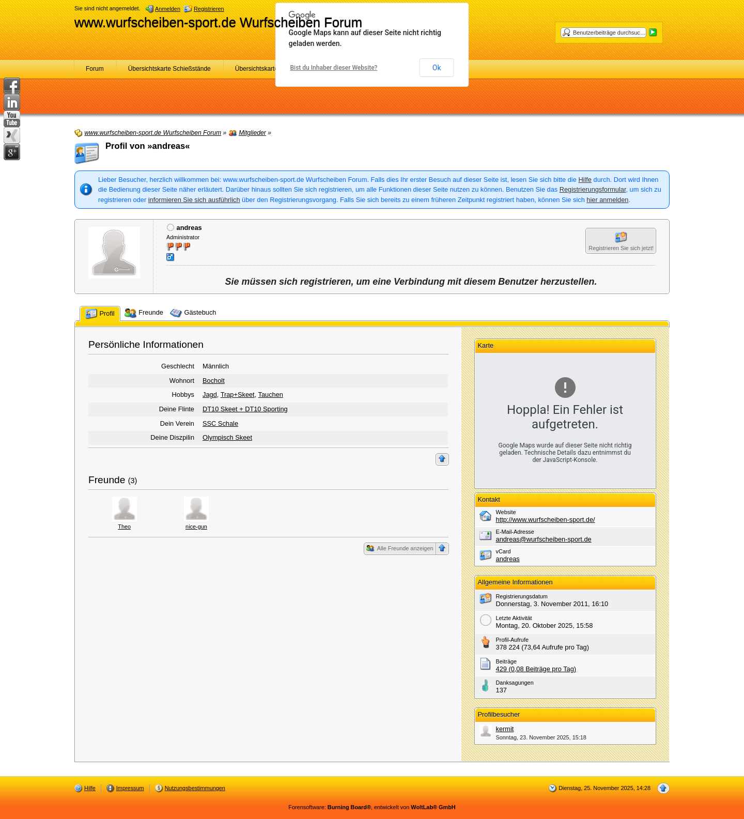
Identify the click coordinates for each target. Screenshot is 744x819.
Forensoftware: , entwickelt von (371, 807)
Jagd (210, 394)
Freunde (106, 479)
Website (506, 512)
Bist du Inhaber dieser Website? (334, 67)
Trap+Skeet (238, 394)
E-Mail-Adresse (515, 532)
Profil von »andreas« (147, 146)
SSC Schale (220, 423)
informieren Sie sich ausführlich (194, 200)
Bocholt (214, 380)
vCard (503, 551)
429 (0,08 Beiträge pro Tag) (536, 669)
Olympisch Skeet (227, 437)
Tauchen (270, 394)
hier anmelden (607, 200)
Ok (436, 68)
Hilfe (585, 179)
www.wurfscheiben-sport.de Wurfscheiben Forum (218, 22)
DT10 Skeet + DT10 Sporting (245, 409)
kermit (505, 729)
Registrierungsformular (593, 189)
